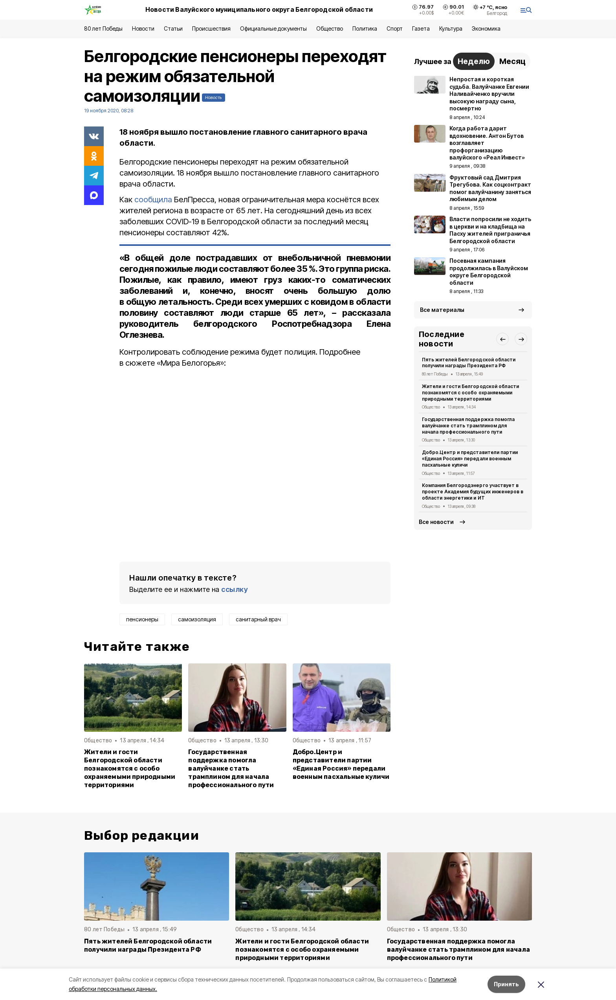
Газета (421, 28)
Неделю (474, 61)
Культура (450, 28)
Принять (506, 984)
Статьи (173, 28)
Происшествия (211, 28)
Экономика (486, 28)
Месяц (512, 61)
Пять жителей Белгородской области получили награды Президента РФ (468, 363)
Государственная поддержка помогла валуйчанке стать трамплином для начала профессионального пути (231, 768)
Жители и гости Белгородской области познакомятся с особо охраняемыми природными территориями (129, 768)
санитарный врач (258, 619)
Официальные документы (273, 28)
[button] (502, 339)
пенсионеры (142, 619)
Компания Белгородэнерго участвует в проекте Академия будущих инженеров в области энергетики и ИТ (472, 491)
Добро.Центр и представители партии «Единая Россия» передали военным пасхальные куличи (341, 764)
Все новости (436, 521)
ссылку (234, 589)
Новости (143, 28)
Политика (364, 28)
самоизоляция (197, 619)
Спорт (395, 28)
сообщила (153, 199)
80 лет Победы (103, 28)
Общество (329, 28)
